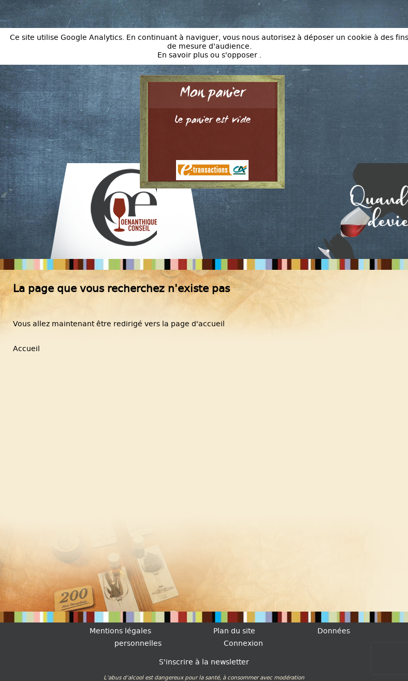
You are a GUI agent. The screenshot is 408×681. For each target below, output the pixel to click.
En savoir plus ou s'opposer (208, 55)
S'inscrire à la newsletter (204, 662)
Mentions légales (120, 631)
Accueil (26, 348)
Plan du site (234, 631)
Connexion (243, 643)
